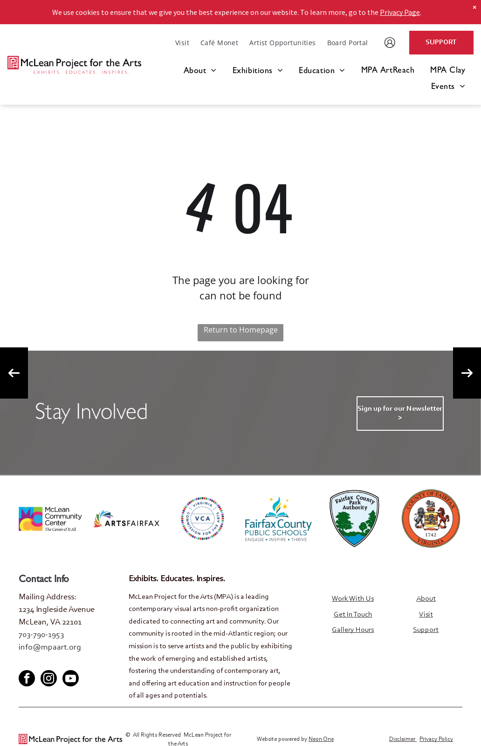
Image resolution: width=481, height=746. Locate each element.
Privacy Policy (436, 739)
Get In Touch (353, 614)
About (426, 599)
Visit (426, 614)
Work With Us (353, 599)
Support (426, 630)
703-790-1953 (41, 635)
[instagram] (49, 679)
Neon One (321, 739)
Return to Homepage (241, 330)
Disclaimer (402, 739)
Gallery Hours (353, 630)
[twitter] (40, 662)
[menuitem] (182, 42)
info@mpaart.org (50, 648)
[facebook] (25, 662)
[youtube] (55, 662)
